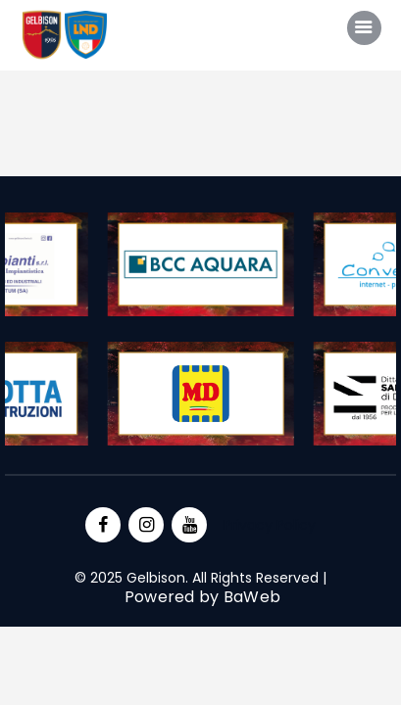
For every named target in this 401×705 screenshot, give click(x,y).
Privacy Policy (270, 525)
